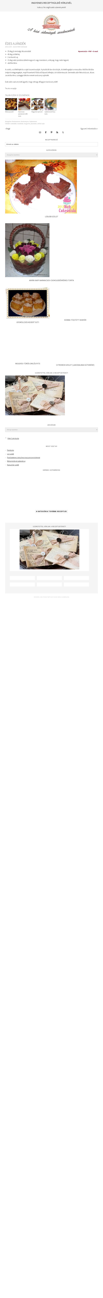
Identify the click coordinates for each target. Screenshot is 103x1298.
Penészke (10, 450)
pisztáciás (34, 123)
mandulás (20, 123)
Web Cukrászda (51, 24)
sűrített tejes (41, 123)
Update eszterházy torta (50, 113)
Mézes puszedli (9, 112)
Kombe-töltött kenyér (75, 320)
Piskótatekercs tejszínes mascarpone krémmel (23, 457)
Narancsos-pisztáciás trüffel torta (23, 114)
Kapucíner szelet (13, 465)
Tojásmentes (33, 121)
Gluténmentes (16, 121)
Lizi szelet (10, 454)
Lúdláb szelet (51, 216)
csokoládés (13, 123)
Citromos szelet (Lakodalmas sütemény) (75, 365)
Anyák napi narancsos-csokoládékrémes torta (51, 280)
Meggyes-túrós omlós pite (27, 363)
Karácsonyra (25, 121)
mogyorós (27, 123)
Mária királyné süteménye (16, 461)
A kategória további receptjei (51, 511)
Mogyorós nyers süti (37, 112)
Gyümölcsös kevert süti (27, 322)
